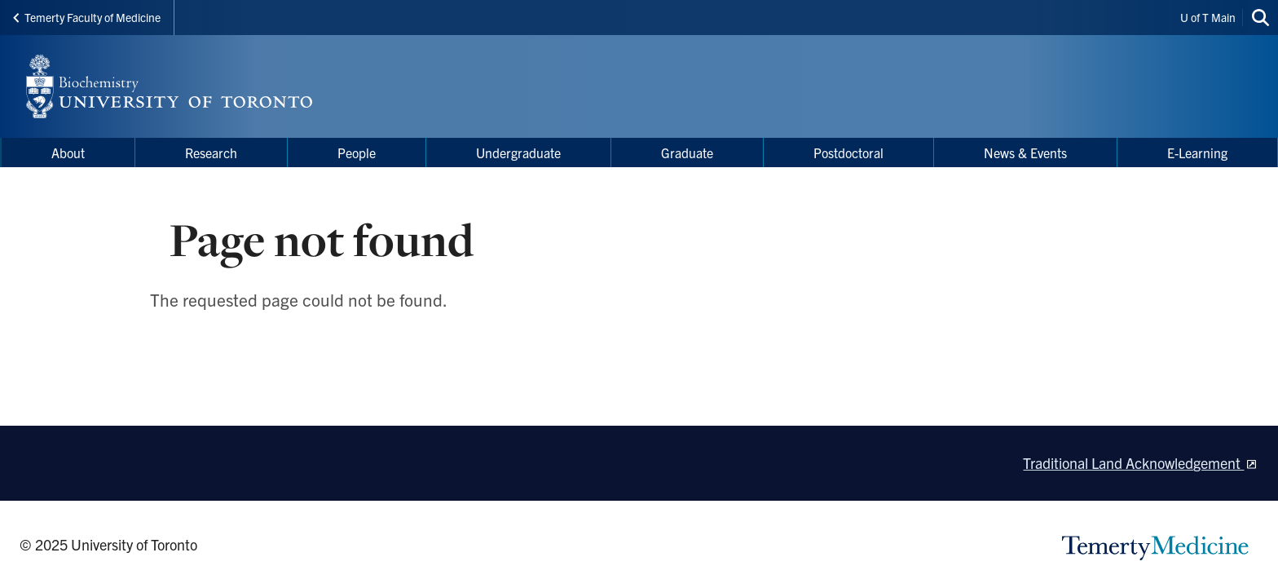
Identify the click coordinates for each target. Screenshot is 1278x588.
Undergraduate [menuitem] (518, 152)
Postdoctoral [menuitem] (848, 152)
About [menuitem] (68, 152)
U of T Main (1208, 17)
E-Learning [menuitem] (1197, 152)
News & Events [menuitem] (1025, 152)
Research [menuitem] (211, 152)
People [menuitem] (356, 152)
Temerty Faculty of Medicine (87, 17)
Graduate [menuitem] (687, 152)
